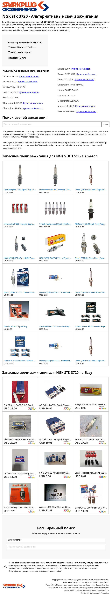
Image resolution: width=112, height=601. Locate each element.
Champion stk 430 (12, 108)
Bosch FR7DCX (10, 92)
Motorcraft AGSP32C (68, 100)
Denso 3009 (63, 68)
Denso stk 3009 (65, 79)
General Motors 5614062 (70, 84)
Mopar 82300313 (66, 95)
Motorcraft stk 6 (65, 105)
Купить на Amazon (29, 76)
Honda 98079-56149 (67, 90)
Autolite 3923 (10, 81)
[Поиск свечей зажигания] (52, 124)
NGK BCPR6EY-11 (66, 111)
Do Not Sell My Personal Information (95, 593)
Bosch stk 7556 (10, 97)
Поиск (105, 124)
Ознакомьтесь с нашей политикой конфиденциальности (86, 590)
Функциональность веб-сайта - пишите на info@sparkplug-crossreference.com (78, 588)
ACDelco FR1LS (11, 76)
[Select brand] (56, 540)
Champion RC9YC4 (13, 102)
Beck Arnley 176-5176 (14, 86)
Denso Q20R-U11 (66, 73)
